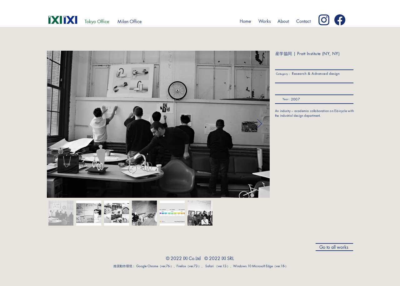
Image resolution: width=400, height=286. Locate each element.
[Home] (245, 21)
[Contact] (303, 21)
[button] (264, 21)
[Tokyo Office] (96, 21)
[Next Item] (259, 124)
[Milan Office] (129, 21)
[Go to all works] (334, 247)
